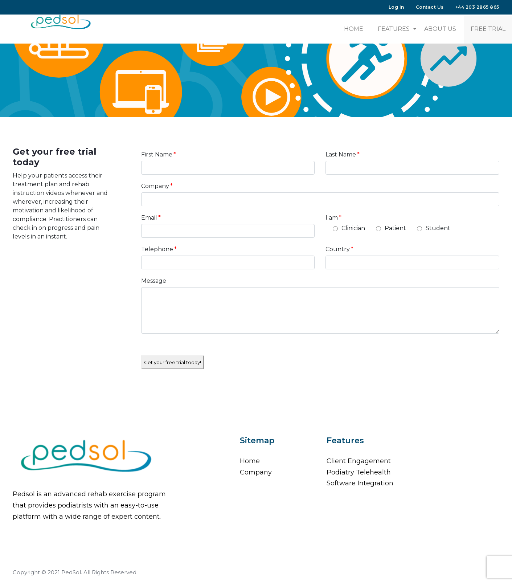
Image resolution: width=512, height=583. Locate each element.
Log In (396, 7)
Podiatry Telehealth (359, 472)
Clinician (353, 228)
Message (153, 280)
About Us (440, 28)
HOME (353, 28)
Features (394, 28)
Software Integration (360, 483)
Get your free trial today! (172, 362)
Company (157, 186)
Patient (395, 228)
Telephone (159, 249)
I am (333, 217)
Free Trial (488, 28)
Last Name (342, 154)
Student (438, 228)
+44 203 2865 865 (477, 7)
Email (151, 217)
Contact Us (430, 7)
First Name (158, 154)
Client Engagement (359, 461)
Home (250, 461)
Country (339, 249)
